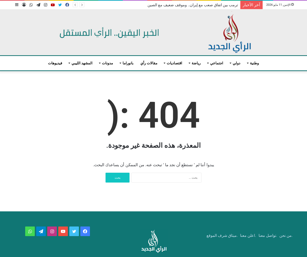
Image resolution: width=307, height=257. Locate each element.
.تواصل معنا (268, 235)
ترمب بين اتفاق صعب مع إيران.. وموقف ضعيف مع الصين (193, 5)
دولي (236, 63)
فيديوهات (55, 63)
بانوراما (128, 63)
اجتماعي (216, 63)
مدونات (107, 63)
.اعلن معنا (248, 235)
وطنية (254, 63)
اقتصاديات (174, 63)
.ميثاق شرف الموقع (222, 235)
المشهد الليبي (81, 63)
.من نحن (286, 235)
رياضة (196, 63)
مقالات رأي (148, 63)
